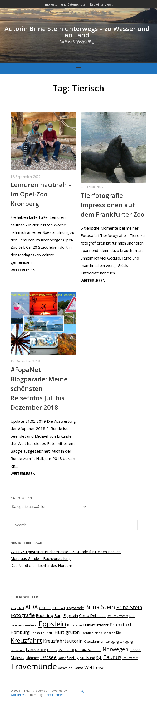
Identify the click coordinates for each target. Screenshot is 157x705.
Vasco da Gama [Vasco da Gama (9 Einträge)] (70, 668)
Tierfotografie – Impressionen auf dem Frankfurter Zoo (112, 205)
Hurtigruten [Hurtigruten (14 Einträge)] (67, 632)
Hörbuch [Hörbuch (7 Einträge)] (87, 633)
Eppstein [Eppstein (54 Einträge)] (52, 624)
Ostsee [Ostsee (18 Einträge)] (48, 657)
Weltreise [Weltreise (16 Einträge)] (94, 667)
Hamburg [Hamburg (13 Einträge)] (20, 632)
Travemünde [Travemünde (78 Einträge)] (34, 666)
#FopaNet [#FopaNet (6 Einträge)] (17, 608)
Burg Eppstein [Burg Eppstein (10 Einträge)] (66, 615)
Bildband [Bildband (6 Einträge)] (58, 608)
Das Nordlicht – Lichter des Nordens (42, 565)
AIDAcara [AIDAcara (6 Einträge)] (45, 608)
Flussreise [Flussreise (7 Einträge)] (74, 625)
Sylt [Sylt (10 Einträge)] (99, 657)
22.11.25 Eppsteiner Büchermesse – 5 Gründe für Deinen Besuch (66, 551)
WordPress (18, 695)
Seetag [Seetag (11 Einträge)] (73, 657)
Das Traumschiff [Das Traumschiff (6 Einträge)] (117, 616)
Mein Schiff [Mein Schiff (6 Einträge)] (66, 650)
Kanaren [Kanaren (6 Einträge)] (109, 633)
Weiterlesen (23, 269)
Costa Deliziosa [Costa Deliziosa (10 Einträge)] (92, 615)
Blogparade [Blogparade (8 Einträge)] (75, 608)
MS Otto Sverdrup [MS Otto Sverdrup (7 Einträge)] (88, 650)
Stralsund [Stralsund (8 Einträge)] (87, 658)
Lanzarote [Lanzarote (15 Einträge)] (36, 649)
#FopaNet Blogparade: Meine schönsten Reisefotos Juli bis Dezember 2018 (39, 388)
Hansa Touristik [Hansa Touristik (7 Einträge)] (42, 633)
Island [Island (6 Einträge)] (98, 633)
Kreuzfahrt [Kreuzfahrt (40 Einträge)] (26, 640)
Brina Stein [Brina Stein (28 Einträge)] (100, 607)
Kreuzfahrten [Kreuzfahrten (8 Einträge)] (94, 641)
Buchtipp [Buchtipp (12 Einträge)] (44, 615)
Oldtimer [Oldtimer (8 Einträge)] (32, 658)
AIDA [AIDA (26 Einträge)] (31, 607)
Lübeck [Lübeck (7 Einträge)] (52, 650)
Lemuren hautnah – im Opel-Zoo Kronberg (41, 194)
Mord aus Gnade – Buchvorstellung (41, 558)
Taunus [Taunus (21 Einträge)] (112, 657)
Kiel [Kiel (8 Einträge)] (119, 632)
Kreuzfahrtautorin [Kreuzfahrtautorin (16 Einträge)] (63, 641)
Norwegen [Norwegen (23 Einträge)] (115, 649)
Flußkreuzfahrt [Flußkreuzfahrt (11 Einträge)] (96, 625)
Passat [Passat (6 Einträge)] (62, 658)
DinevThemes (53, 695)
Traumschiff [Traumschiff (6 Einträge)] (130, 658)
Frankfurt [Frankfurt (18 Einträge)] (121, 624)
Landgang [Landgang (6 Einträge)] (112, 642)
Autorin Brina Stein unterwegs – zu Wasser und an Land (77, 31)
